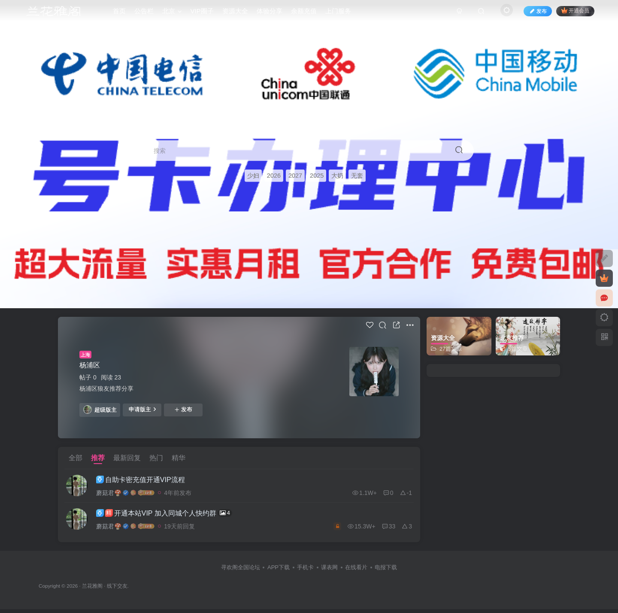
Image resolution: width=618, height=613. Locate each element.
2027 (295, 176)
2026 (274, 176)
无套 (357, 176)
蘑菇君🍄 (115, 493)
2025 (317, 176)
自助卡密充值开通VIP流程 (147, 481)
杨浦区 (89, 365)
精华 (178, 457)
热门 (156, 457)
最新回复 (127, 457)
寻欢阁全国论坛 (240, 571)
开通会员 (575, 14)
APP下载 (278, 571)
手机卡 (305, 571)
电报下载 (386, 571)
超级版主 (100, 409)
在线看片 (356, 571)
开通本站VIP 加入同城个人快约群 (171, 516)
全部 (75, 457)
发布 (183, 410)
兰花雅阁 (92, 589)
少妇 (253, 176)
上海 (85, 354)
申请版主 (142, 409)
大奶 (337, 176)
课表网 (329, 571)
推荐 (98, 457)
